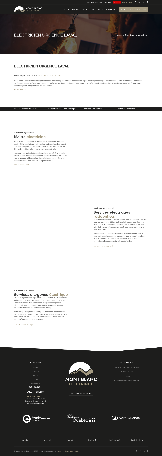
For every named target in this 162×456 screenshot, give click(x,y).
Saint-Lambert (114, 440)
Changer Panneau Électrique (25, 109)
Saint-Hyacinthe (137, 440)
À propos (35, 371)
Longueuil (47, 440)
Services (36, 375)
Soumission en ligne (81, 393)
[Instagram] (140, 2)
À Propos (75, 9)
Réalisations (111, 9)
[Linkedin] (144, 2)
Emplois (100, 9)
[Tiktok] (147, 2)
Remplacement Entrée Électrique (62, 109)
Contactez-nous (23, 165)
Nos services (88, 9)
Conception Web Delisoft (68, 451)
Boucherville (92, 440)
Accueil (66, 9)
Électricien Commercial (92, 109)
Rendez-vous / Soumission (133, 9)
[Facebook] (136, 2)
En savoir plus (22, 90)
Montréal (25, 440)
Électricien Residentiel (126, 109)
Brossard (70, 440)
